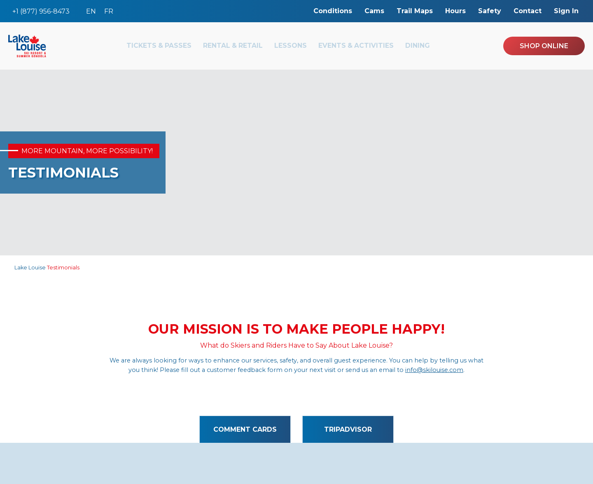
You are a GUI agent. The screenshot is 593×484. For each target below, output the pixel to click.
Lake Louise (30, 267)
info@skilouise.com (434, 370)
